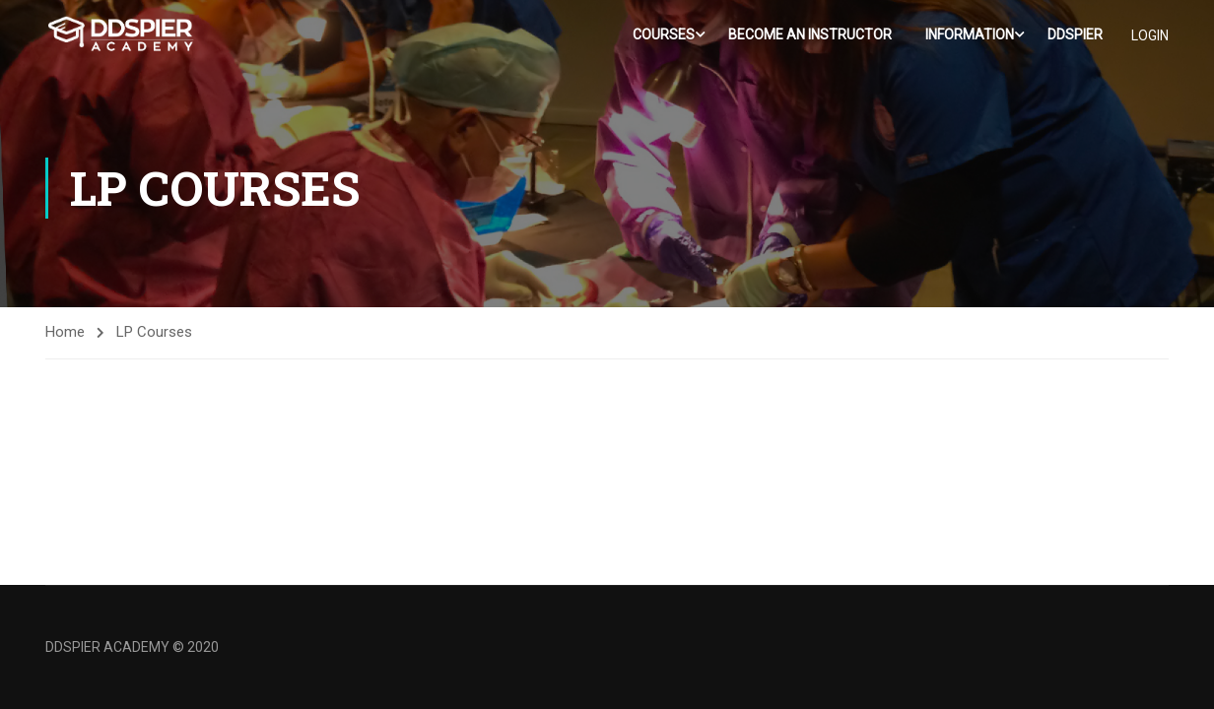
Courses (664, 34)
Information (969, 34)
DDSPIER (1075, 34)
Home (65, 332)
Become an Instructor (810, 34)
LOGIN (1150, 35)
